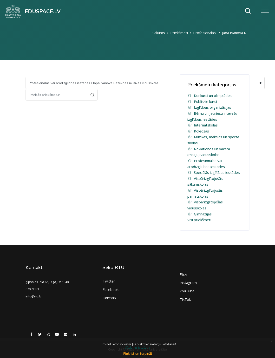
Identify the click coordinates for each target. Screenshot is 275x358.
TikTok (185, 299)
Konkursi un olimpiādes (209, 95)
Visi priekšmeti (199, 219)
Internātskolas (202, 125)
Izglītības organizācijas (209, 107)
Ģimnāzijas (199, 214)
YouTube (187, 291)
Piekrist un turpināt (137, 353)
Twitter (109, 281)
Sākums (158, 32)
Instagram (188, 282)
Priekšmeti (179, 32)
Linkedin (109, 297)
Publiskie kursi (202, 101)
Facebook (110, 289)
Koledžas (198, 131)
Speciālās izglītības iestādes (213, 172)
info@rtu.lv (33, 296)
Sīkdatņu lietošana (137, 347)
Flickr (184, 274)
